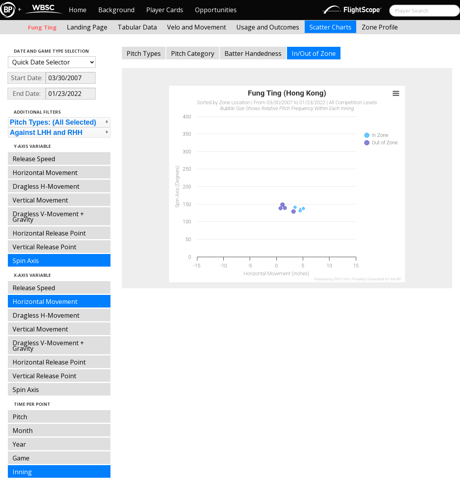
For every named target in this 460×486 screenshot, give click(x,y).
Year (19, 444)
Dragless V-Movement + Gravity (48, 217)
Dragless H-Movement (46, 186)
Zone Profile (380, 27)
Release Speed (34, 159)
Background (116, 10)
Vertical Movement (40, 200)
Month (23, 430)
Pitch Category (192, 53)
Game (21, 458)
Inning (22, 472)
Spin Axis (26, 260)
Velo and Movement (196, 27)
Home (77, 10)
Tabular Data (137, 27)
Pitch (20, 416)
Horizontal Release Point (49, 233)
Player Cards (164, 10)
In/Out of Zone (314, 53)
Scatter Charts (330, 27)
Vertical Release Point (44, 247)
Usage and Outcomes (267, 27)
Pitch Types (144, 53)
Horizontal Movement (45, 172)
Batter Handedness (253, 53)
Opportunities (216, 10)
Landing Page (87, 27)
